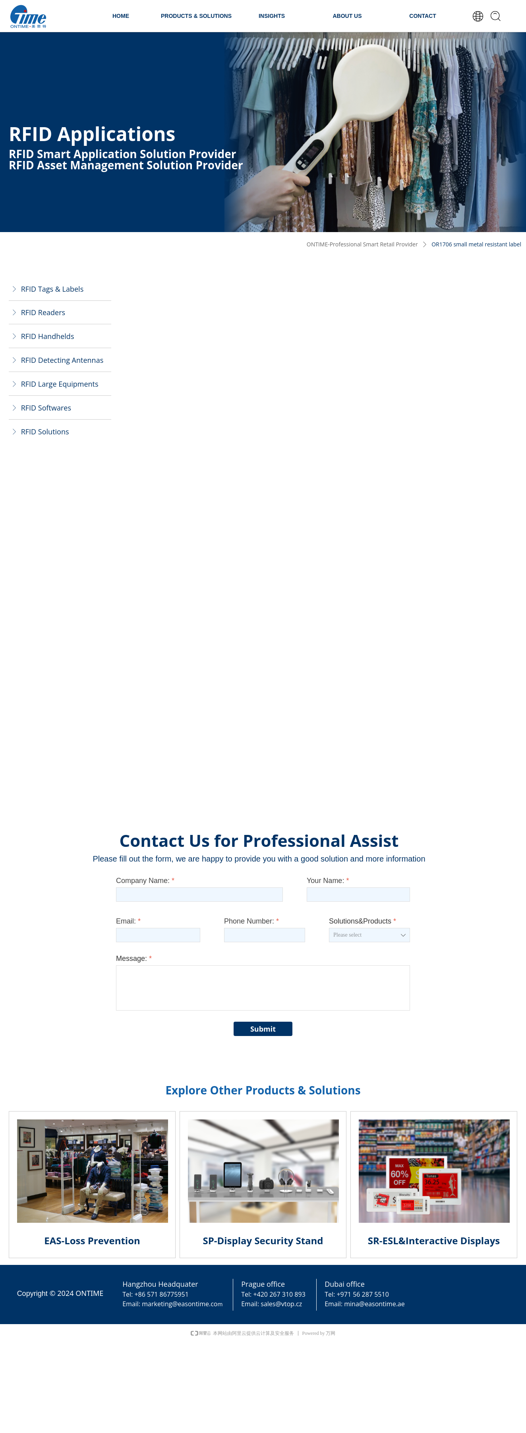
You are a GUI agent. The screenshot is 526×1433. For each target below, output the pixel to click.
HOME (120, 16)
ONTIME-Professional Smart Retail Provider (362, 244)
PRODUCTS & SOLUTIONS (196, 16)
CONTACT (422, 16)
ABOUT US (347, 16)
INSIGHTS (272, 16)
